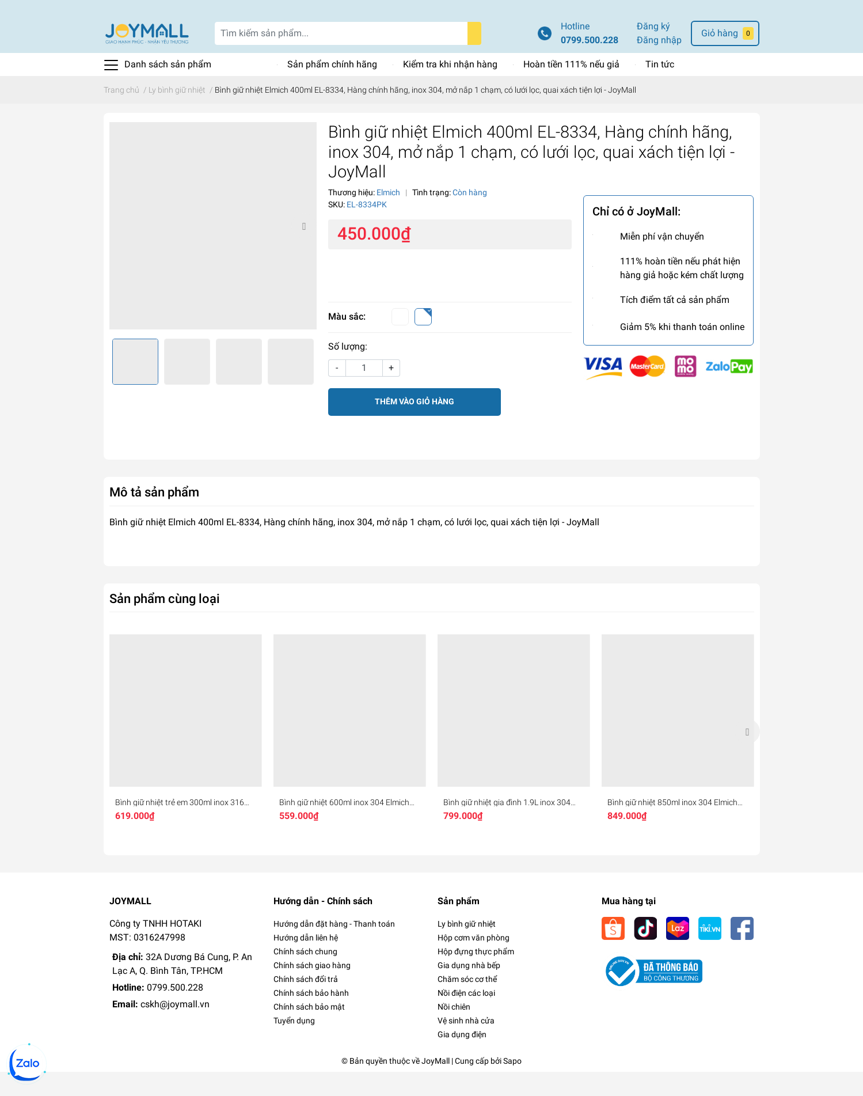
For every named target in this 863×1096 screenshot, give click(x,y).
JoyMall (435, 1085)
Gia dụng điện (462, 1058)
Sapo (512, 1085)
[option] (213, 250)
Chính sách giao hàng (312, 989)
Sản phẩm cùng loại (164, 622)
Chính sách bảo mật (309, 1031)
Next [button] (304, 250)
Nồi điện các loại (466, 1017)
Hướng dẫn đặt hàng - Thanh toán (334, 948)
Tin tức (659, 88)
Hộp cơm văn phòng (474, 961)
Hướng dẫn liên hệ (305, 961)
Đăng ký (653, 50)
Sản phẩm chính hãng (332, 88)
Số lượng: (347, 370)
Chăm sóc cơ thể (467, 1003)
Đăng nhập (659, 64)
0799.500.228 (589, 64)
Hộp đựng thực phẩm (476, 975)
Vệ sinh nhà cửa (466, 1044)
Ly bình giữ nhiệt (467, 948)
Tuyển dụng (294, 1044)
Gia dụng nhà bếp (469, 989)
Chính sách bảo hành (311, 1017)
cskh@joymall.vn (175, 1028)
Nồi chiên (454, 1031)
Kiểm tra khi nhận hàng (450, 88)
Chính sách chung (305, 975)
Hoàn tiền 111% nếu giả (571, 88)
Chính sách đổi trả (305, 1003)
